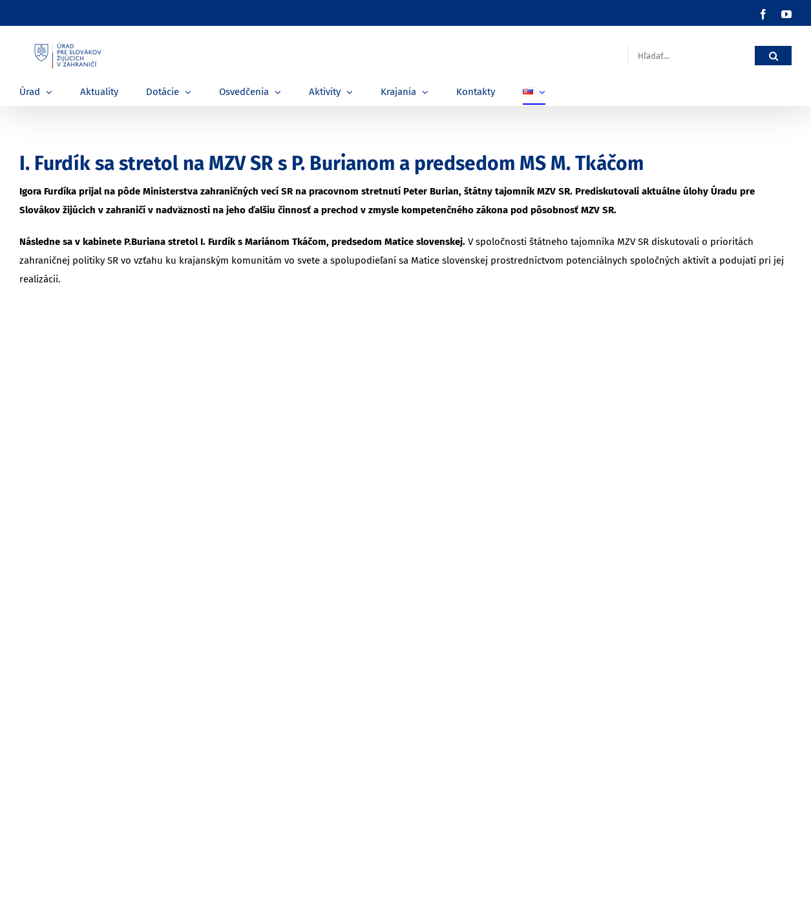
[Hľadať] (773, 55)
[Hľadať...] (691, 55)
